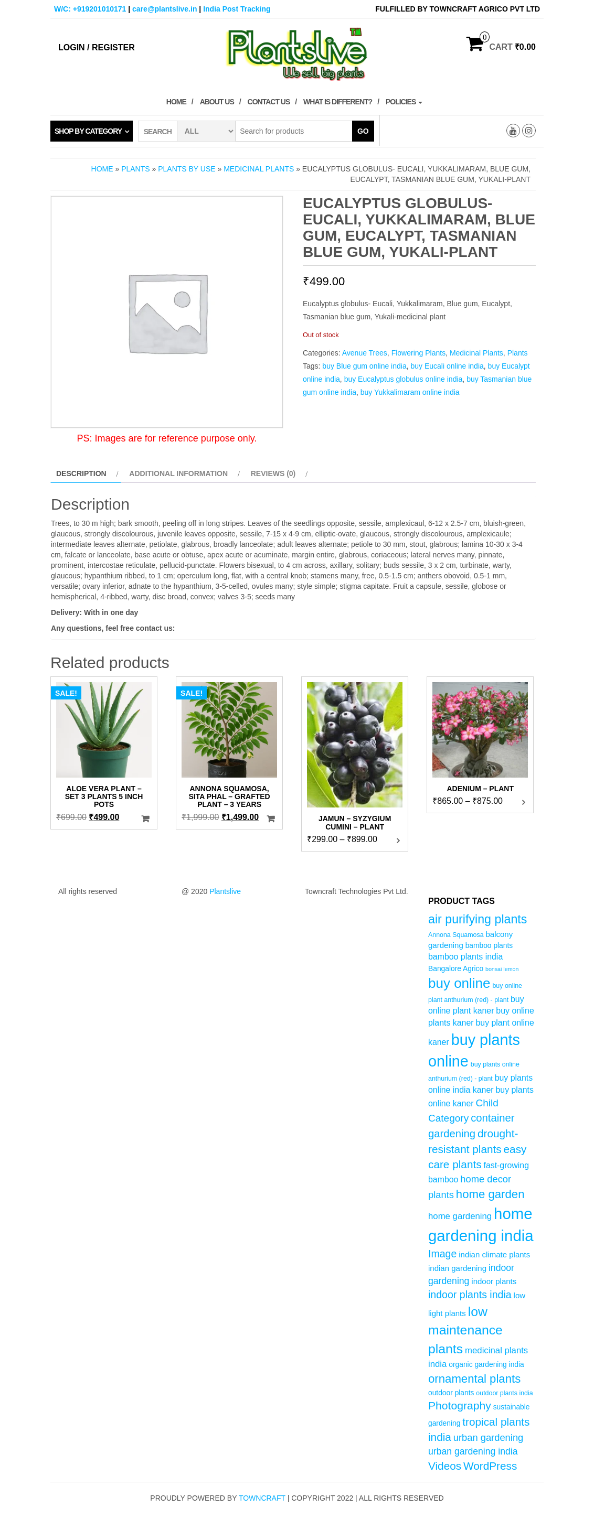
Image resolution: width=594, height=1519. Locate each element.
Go (363, 131)
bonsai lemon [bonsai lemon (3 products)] (501, 969)
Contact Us (269, 102)
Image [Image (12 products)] (442, 1253)
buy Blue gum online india (364, 366)
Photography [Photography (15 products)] (459, 1405)
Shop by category (88, 131)
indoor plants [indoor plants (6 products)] (493, 1281)
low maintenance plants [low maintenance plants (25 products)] (465, 1330)
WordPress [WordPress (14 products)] (490, 1466)
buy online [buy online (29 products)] (459, 983)
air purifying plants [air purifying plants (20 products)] (477, 919)
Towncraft (262, 1498)
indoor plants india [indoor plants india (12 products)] (470, 1294)
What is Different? (337, 102)
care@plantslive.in (164, 9)
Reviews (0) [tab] (273, 473)
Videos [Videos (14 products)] (444, 1466)
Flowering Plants (418, 353)
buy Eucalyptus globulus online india (403, 379)
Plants (135, 169)
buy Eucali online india (446, 366)
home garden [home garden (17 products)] (490, 1194)
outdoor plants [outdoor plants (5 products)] (451, 1393)
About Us (217, 102)
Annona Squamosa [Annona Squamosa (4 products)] (456, 935)
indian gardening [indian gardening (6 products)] (457, 1268)
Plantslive (225, 891)
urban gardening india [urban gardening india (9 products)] (473, 1451)
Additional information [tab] (178, 473)
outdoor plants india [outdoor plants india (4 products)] (504, 1393)
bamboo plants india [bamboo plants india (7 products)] (465, 956)
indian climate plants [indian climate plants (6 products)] (494, 1254)
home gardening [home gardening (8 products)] (460, 1216)
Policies (404, 102)
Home (176, 102)
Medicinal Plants (259, 169)
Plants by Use (186, 169)
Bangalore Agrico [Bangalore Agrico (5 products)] (455, 969)
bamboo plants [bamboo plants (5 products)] (489, 946)
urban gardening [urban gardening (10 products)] (488, 1437)
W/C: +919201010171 (90, 9)
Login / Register (96, 47)
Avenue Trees (364, 353)
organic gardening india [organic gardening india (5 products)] (486, 1365)
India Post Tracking (236, 9)
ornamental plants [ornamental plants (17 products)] (474, 1378)
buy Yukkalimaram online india (410, 392)
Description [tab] (81, 473)
